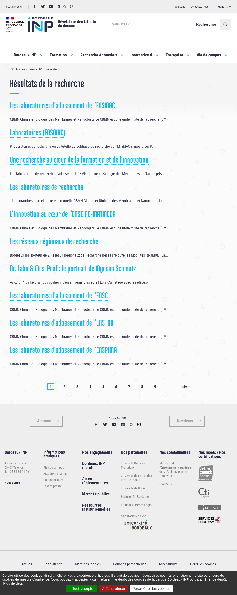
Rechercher (208, 24)
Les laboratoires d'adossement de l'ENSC (59, 309)
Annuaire (180, 6)
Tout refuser (113, 589)
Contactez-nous (199, 6)
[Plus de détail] (13, 583)
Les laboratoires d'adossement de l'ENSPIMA (63, 363)
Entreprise (174, 55)
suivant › (187, 399)
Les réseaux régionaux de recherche (54, 254)
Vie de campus (209, 55)
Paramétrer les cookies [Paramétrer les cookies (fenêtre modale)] (151, 589)
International (141, 55)
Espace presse (52, 499)
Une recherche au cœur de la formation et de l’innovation (79, 173)
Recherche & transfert (98, 55)
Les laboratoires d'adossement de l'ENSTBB (61, 336)
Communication (53, 493)
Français (223, 6)
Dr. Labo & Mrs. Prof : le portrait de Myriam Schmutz (73, 282)
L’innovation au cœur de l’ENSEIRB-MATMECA (62, 227)
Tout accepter (81, 589)
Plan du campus (53, 480)
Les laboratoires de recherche (46, 200)
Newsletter (185, 433)
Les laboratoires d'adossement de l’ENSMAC (62, 118)
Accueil (14, 71)
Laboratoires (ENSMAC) (37, 146)
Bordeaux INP (25, 55)
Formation (58, 55)
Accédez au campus (56, 487)
